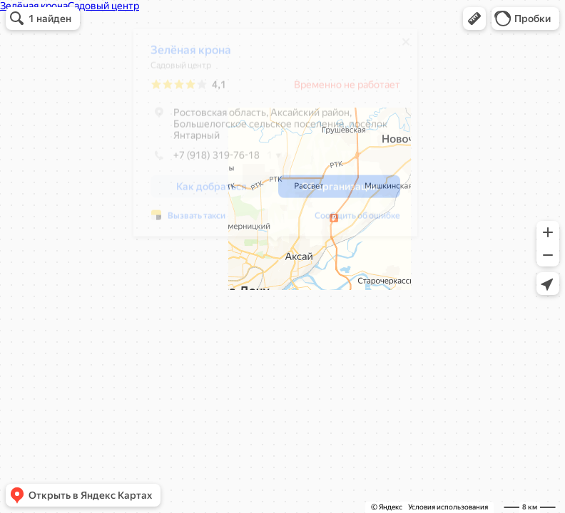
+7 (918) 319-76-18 (205, 160)
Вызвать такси (196, 221)
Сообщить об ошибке (357, 221)
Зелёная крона (191, 55)
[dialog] (275, 138)
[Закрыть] (406, 47)
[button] (474, 18)
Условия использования (448, 507)
